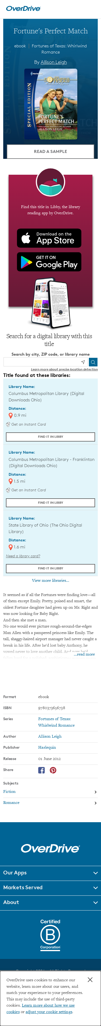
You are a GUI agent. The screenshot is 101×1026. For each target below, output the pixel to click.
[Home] (23, 10)
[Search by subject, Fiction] (50, 792)
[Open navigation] (91, 8)
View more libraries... (50, 581)
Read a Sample (50, 151)
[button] (50, 873)
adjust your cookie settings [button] (49, 1012)
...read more (84, 655)
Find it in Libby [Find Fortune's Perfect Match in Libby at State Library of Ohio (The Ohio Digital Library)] (50, 568)
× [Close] (90, 979)
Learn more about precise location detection (64, 369)
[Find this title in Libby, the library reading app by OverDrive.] (50, 241)
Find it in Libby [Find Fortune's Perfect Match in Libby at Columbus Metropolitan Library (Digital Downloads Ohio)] (50, 437)
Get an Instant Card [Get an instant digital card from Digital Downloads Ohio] (26, 424)
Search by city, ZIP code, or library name (51, 354)
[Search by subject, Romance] (50, 803)
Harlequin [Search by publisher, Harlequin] (47, 748)
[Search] (93, 362)
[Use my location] (83, 362)
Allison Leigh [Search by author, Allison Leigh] (54, 62)
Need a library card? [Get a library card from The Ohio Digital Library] (23, 556)
